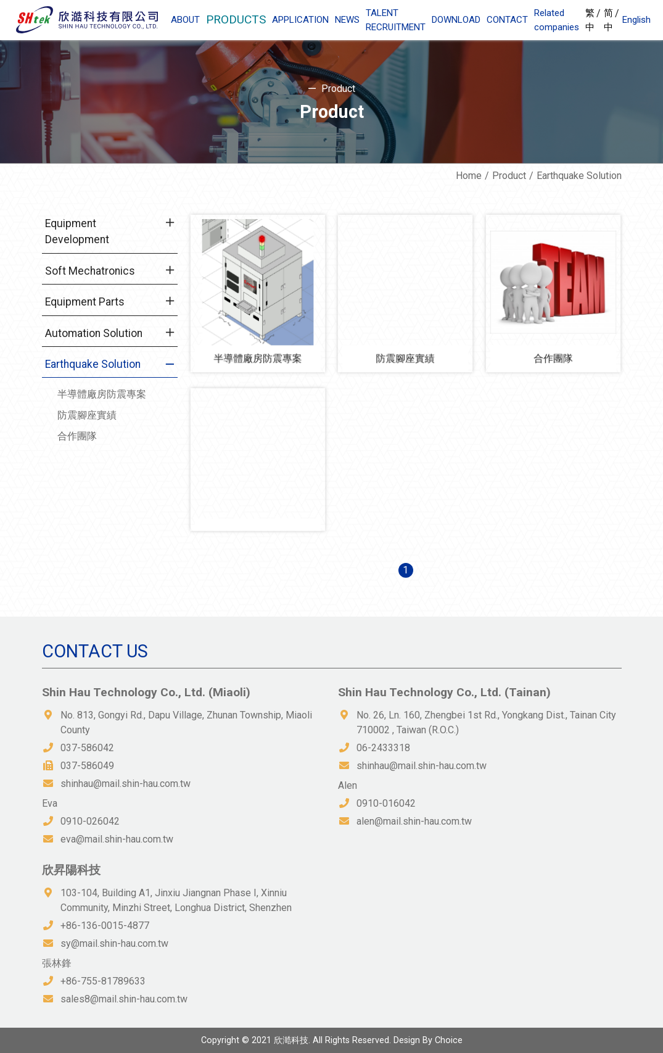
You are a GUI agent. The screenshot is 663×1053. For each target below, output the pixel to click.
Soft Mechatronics (90, 271)
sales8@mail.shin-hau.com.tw (123, 999)
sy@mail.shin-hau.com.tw (114, 943)
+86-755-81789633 (103, 981)
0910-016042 (386, 803)
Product (509, 175)
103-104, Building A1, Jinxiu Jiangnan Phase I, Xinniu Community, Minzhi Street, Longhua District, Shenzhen (176, 900)
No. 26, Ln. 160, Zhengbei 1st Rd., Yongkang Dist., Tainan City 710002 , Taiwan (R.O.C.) (486, 722)
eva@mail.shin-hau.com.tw (116, 839)
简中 (608, 20)
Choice (449, 1040)
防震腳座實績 (87, 415)
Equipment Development (77, 231)
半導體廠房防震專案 (101, 394)
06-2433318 (383, 748)
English (636, 19)
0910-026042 (90, 821)
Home (469, 175)
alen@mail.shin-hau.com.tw (414, 821)
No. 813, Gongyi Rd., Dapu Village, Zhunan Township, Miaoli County (186, 722)
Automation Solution (93, 333)
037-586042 (87, 748)
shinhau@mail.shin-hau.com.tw (125, 783)
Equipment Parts (85, 302)
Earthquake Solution (93, 364)
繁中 (590, 20)
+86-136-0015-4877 (104, 925)
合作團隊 (77, 436)
